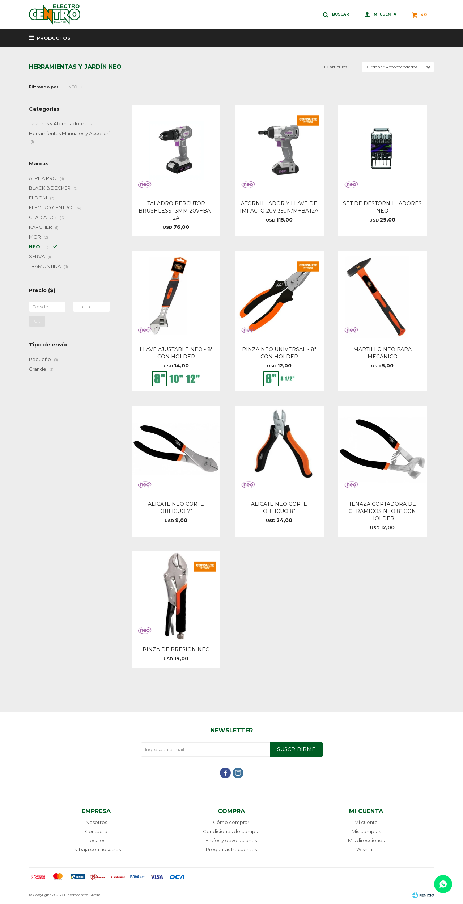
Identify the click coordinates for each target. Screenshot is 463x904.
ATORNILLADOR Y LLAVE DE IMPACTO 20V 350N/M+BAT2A (279, 207)
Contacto (96, 831)
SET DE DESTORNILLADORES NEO (382, 207)
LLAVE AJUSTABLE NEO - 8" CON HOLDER (176, 353)
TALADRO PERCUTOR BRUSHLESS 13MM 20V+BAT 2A (176, 210)
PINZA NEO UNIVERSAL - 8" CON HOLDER (279, 353)
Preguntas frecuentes (231, 849)
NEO (72, 86)
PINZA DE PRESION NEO (176, 649)
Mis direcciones (366, 840)
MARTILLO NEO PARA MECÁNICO (382, 353)
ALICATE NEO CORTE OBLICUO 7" (176, 507)
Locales (96, 840)
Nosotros (96, 822)
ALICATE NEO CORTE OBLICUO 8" (279, 507)
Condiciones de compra (231, 831)
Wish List (366, 849)
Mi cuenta (366, 822)
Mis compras (366, 831)
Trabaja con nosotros (96, 849)
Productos (54, 38)
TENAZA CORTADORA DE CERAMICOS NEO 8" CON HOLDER (382, 511)
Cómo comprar (231, 822)
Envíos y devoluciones (231, 840)
